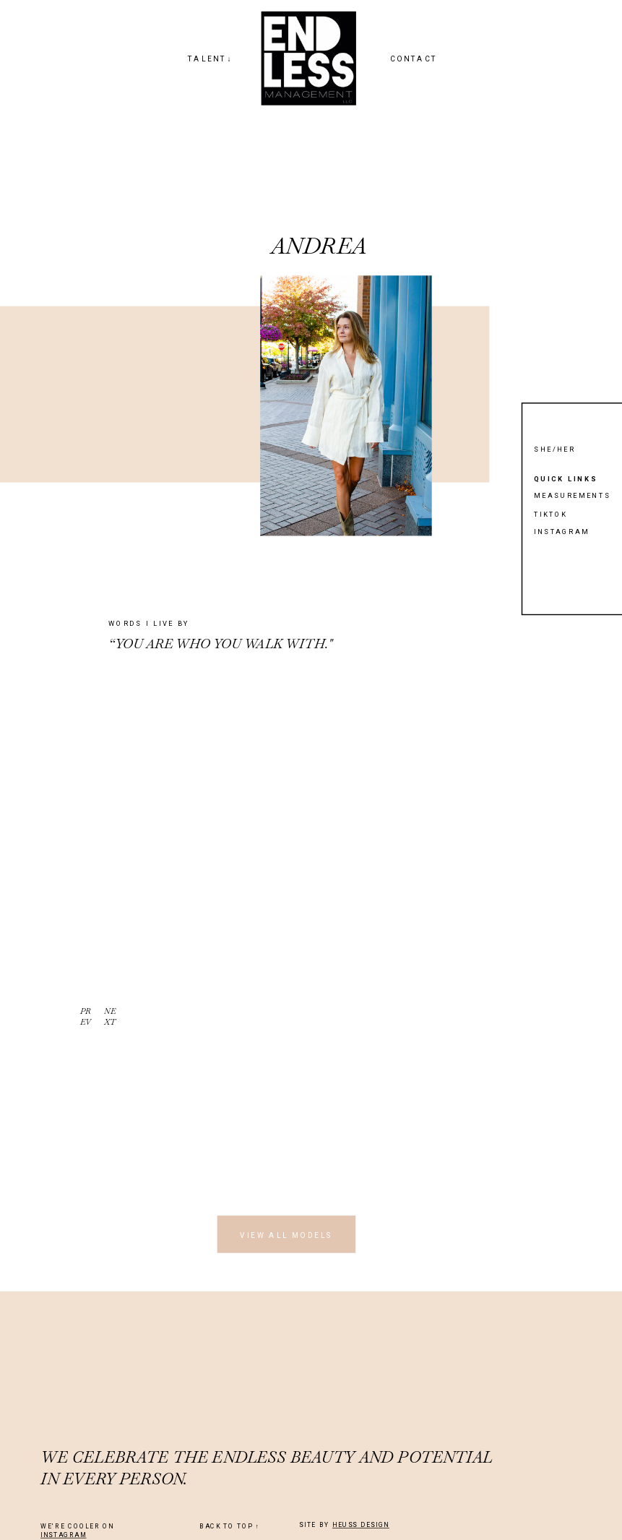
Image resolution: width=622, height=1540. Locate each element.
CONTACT (414, 59)
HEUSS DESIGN (360, 1524)
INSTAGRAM (63, 1535)
